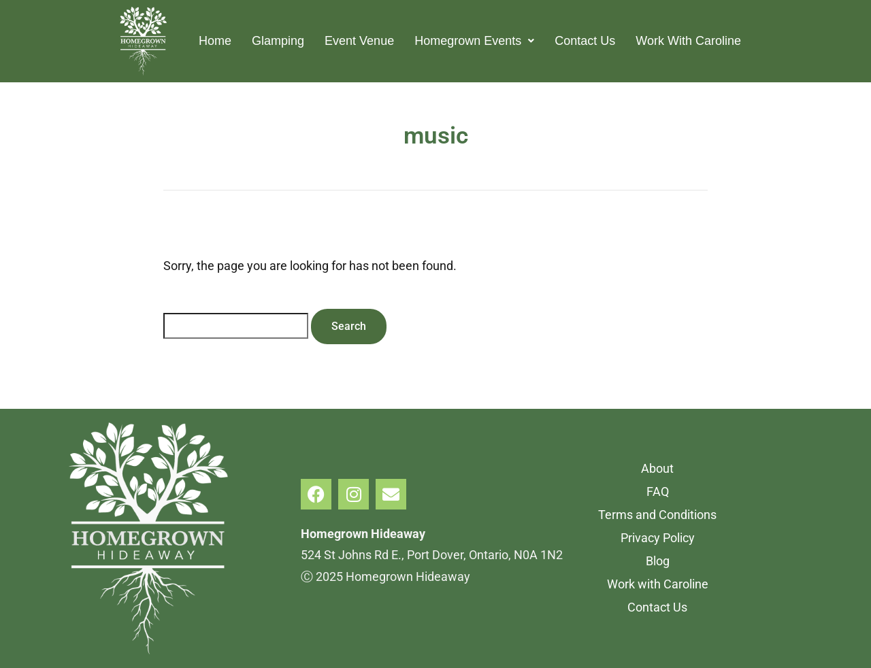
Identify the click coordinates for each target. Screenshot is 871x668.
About (657, 468)
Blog (658, 561)
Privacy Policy (658, 538)
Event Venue (359, 41)
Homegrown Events (474, 41)
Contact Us (585, 41)
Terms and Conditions (657, 514)
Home (215, 41)
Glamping (278, 41)
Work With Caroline (688, 41)
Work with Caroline (657, 584)
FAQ (657, 491)
